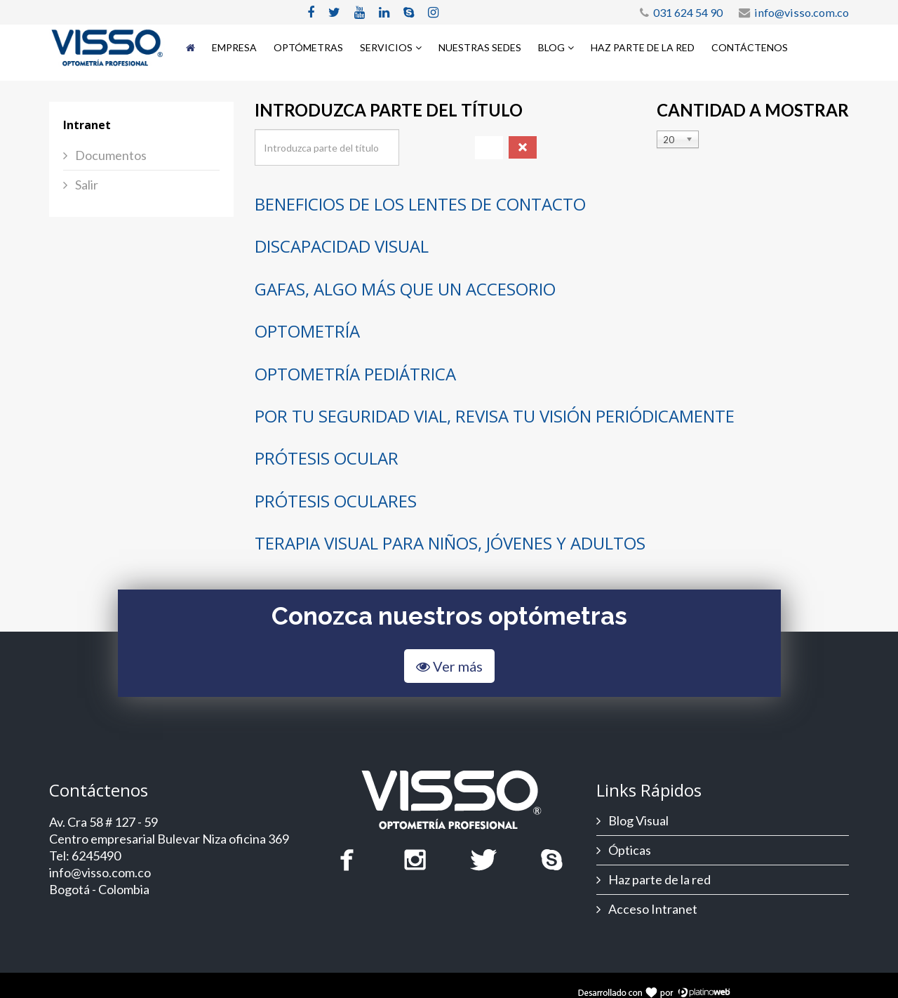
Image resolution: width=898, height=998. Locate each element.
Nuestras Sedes (479, 47)
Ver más (449, 666)
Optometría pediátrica (355, 373)
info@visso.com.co (801, 12)
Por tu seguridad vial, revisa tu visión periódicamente (495, 415)
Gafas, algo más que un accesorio (405, 288)
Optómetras (308, 47)
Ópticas (628, 850)
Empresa (234, 47)
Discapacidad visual (342, 246)
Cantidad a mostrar (753, 110)
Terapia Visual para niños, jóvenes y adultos (450, 542)
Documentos (110, 155)
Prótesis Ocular (326, 458)
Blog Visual (637, 820)
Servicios (386, 47)
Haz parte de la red (643, 47)
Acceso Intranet (651, 909)
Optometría (307, 330)
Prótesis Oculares (336, 500)
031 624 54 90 (688, 12)
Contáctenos (749, 47)
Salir (85, 184)
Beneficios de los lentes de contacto (420, 203)
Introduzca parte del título (390, 110)
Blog (551, 47)
